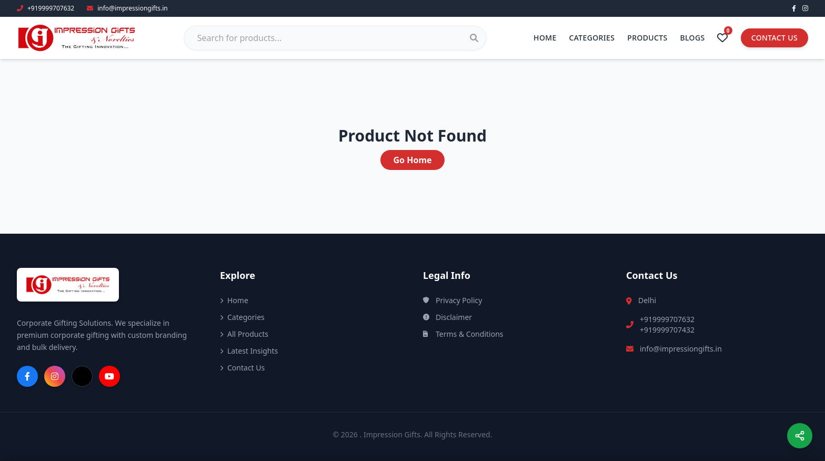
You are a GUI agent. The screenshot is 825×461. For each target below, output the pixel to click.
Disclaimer (447, 317)
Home (545, 38)
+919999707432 (667, 330)
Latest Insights (249, 351)
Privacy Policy (452, 300)
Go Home (412, 160)
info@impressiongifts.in (681, 349)
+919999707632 (667, 319)
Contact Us (774, 38)
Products (647, 38)
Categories (592, 38)
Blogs (692, 38)
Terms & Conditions (463, 334)
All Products (244, 334)
